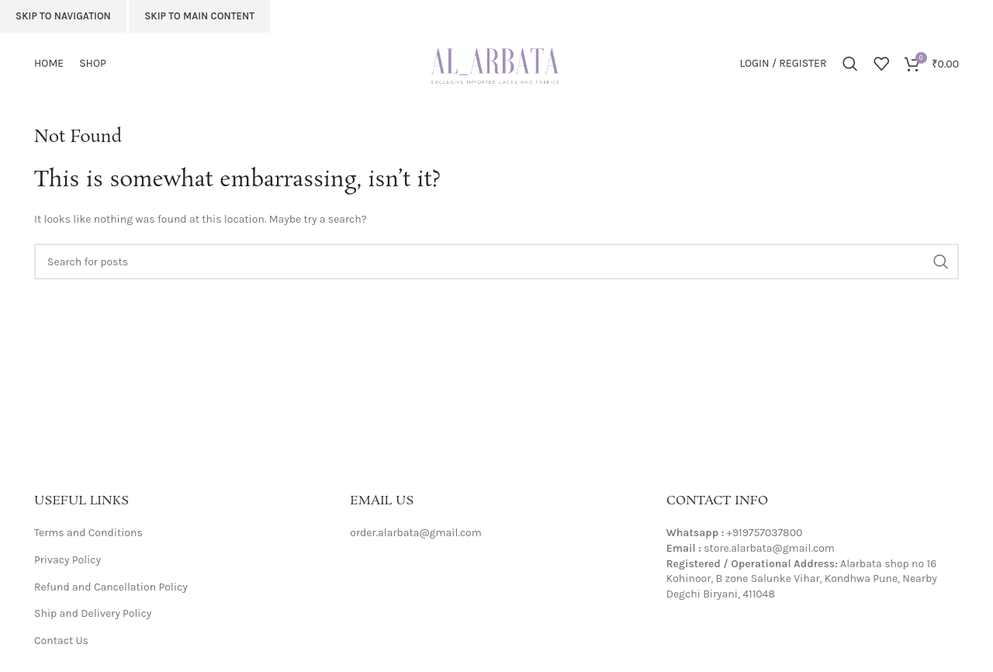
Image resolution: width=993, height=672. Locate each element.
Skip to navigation (63, 16)
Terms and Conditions (88, 532)
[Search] (850, 63)
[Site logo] (496, 62)
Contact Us (61, 640)
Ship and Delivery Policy (92, 613)
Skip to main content (199, 16)
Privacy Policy (67, 559)
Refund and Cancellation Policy (111, 587)
